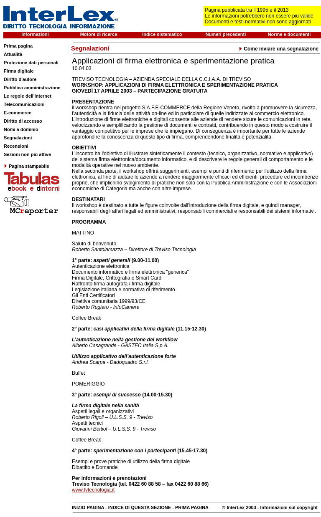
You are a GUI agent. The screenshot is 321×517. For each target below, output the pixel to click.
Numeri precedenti (226, 34)
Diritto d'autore (20, 79)
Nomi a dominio (21, 129)
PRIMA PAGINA (192, 507)
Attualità (13, 54)
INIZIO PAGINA (88, 507)
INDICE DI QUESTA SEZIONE (139, 507)
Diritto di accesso (23, 121)
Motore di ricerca (98, 34)
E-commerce (17, 112)
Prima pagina (18, 45)
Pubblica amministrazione (32, 87)
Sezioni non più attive (27, 154)
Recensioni (16, 146)
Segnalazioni (18, 137)
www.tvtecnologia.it (93, 490)
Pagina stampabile (26, 166)
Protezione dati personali (31, 62)
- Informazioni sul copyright (287, 507)
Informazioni (34, 34)
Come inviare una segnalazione (278, 49)
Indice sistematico (162, 34)
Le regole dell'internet (27, 95)
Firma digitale (19, 70)
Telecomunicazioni (24, 104)
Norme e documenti (289, 34)
